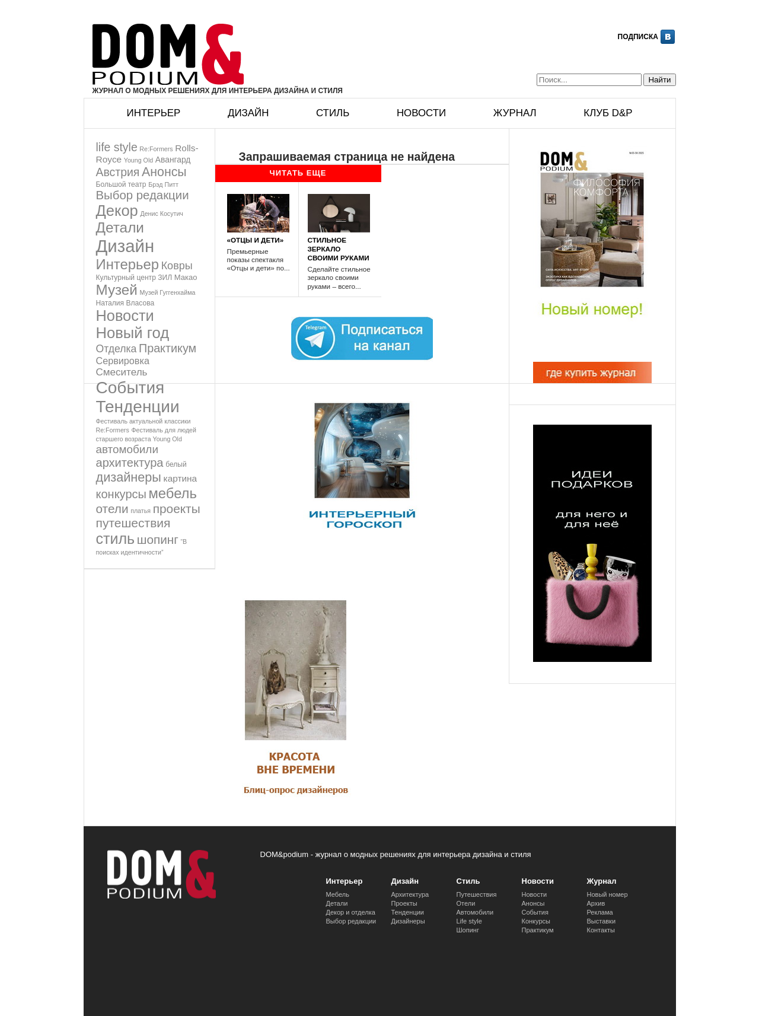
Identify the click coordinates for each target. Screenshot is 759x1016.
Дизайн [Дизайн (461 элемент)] (125, 246)
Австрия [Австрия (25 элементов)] (118, 172)
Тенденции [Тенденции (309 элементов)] (138, 406)
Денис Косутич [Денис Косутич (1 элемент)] (161, 213)
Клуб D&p (607, 113)
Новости (421, 113)
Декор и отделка (350, 912)
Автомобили (475, 912)
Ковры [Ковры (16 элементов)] (177, 266)
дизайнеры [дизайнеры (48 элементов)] (128, 477)
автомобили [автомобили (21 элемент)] (127, 449)
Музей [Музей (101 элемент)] (117, 290)
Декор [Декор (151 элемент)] (117, 210)
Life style (469, 921)
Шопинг (468, 930)
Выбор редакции (351, 921)
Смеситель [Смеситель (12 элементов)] (122, 372)
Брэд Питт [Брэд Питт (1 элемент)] (163, 184)
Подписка (638, 37)
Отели (466, 903)
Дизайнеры (408, 921)
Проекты (404, 903)
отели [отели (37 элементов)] (112, 508)
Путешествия (477, 894)
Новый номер (607, 894)
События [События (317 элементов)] (130, 387)
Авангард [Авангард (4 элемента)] (173, 159)
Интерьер (154, 113)
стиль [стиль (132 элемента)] (115, 538)
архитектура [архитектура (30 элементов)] (130, 462)
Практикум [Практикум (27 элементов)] (167, 348)
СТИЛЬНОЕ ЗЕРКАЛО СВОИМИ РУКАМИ (338, 249)
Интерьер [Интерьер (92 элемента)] (128, 264)
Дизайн (248, 113)
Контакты (601, 930)
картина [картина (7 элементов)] (180, 478)
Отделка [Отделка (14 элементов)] (116, 349)
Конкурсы (536, 921)
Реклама (600, 912)
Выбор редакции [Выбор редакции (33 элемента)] (142, 195)
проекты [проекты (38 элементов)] (176, 508)
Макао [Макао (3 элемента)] (185, 277)
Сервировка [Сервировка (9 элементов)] (122, 360)
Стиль (332, 113)
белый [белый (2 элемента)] (176, 464)
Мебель (337, 894)
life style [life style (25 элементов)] (117, 147)
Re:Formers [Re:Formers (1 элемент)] (156, 148)
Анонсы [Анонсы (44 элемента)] (164, 172)
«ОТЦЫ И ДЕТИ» (255, 240)
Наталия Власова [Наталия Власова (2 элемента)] (125, 303)
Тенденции (408, 912)
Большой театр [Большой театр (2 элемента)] (121, 184)
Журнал (515, 113)
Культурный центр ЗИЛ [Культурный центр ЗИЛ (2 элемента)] (134, 277)
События (535, 912)
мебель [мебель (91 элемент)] (173, 493)
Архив (596, 903)
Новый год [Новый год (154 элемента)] (133, 332)
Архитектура (410, 894)
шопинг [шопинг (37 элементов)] (157, 539)
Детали (337, 903)
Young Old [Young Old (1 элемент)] (138, 160)
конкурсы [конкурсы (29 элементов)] (121, 494)
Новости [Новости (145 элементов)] (125, 315)
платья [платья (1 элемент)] (140, 510)
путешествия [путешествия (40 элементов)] (133, 523)
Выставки (601, 921)
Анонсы (533, 903)
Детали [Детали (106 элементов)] (120, 227)
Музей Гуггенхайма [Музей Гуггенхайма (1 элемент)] (167, 292)
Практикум (538, 930)
